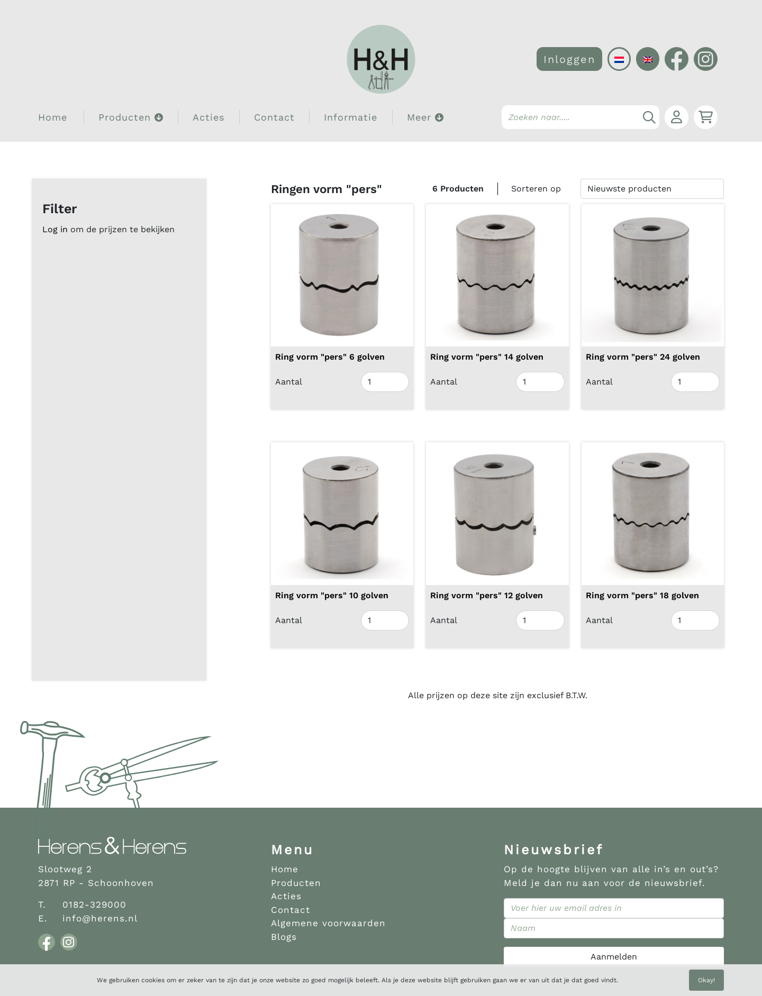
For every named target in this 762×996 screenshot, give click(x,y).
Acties (208, 117)
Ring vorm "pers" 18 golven (642, 595)
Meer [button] (425, 117)
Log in (55, 229)
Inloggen (569, 59)
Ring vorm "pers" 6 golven (330, 357)
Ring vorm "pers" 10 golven (331, 595)
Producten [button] (131, 117)
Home (52, 117)
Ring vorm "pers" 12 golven (486, 595)
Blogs (284, 936)
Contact (274, 117)
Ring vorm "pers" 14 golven (486, 357)
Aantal (288, 382)
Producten (296, 883)
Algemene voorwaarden (328, 923)
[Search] (580, 117)
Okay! (706, 980)
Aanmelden (614, 957)
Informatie (350, 117)
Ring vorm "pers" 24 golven (643, 357)
